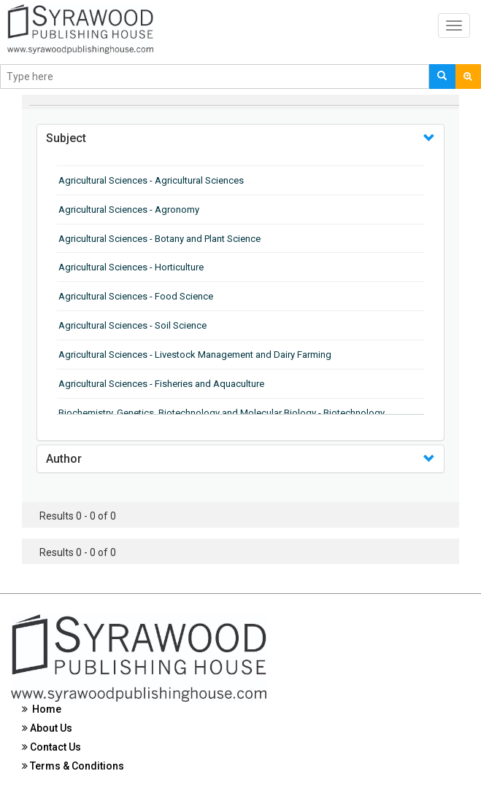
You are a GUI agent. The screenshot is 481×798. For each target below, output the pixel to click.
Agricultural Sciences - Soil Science (132, 325)
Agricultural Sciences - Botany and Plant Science (159, 238)
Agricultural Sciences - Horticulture (131, 267)
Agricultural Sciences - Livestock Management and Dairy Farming (194, 354)
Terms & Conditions (73, 766)
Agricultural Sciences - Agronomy (128, 209)
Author (64, 459)
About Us (47, 728)
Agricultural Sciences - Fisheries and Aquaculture (161, 383)
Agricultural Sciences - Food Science (135, 296)
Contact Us (51, 747)
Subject (66, 138)
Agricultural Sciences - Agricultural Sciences (151, 180)
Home (41, 709)
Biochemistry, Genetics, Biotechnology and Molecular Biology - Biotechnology (221, 412)
